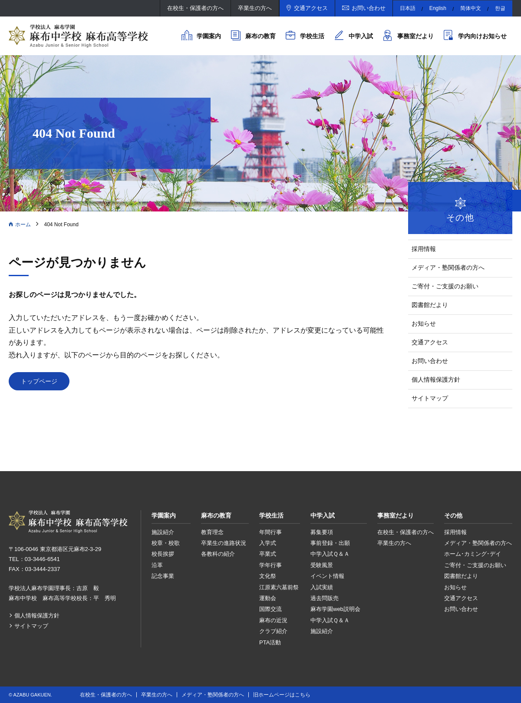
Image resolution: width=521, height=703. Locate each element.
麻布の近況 (273, 620)
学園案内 (209, 36)
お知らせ (424, 323)
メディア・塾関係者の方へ (448, 267)
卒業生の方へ (255, 8)
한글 (500, 8)
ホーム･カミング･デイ (472, 554)
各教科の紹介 (218, 554)
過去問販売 (324, 598)
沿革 (157, 565)
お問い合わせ (369, 8)
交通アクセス (311, 8)
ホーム (23, 224)
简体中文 (470, 8)
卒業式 (267, 554)
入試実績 (321, 587)
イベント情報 (327, 576)
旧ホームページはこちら (281, 695)
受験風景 (321, 565)
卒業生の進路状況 (223, 543)
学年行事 (270, 565)
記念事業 (163, 576)
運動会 (267, 598)
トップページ (39, 381)
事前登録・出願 (330, 543)
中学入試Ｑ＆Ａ (330, 554)
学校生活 (312, 36)
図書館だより (430, 304)
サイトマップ (430, 398)
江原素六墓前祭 (279, 587)
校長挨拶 (163, 554)
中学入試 (361, 36)
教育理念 (212, 532)
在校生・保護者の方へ (195, 8)
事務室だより (415, 36)
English (437, 8)
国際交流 (270, 609)
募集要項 (321, 532)
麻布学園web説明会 (335, 609)
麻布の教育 (260, 36)
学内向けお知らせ (482, 36)
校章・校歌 (166, 543)
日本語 (407, 8)
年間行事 (270, 532)
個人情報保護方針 (436, 379)
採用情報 (424, 248)
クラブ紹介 (273, 631)
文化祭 (267, 576)
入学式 (267, 543)
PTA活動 (270, 642)
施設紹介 (163, 532)
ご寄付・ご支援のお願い (445, 286)
